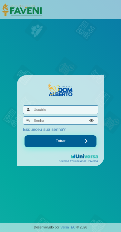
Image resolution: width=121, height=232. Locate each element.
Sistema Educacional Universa (78, 161)
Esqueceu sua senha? (44, 129)
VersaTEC (68, 227)
